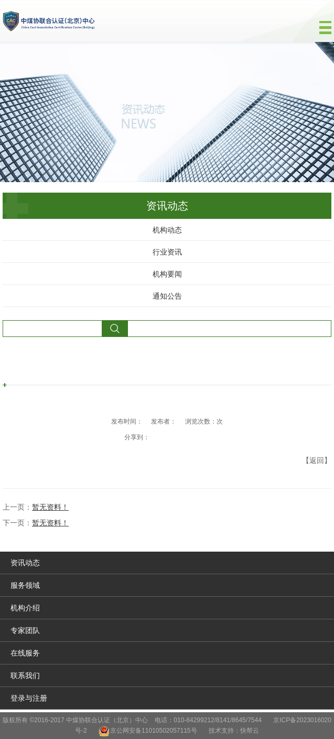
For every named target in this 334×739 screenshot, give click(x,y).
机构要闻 (167, 274)
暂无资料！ (50, 507)
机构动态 (167, 230)
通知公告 (167, 296)
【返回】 (316, 460)
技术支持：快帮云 (234, 730)
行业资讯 (167, 252)
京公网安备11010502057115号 (153, 730)
